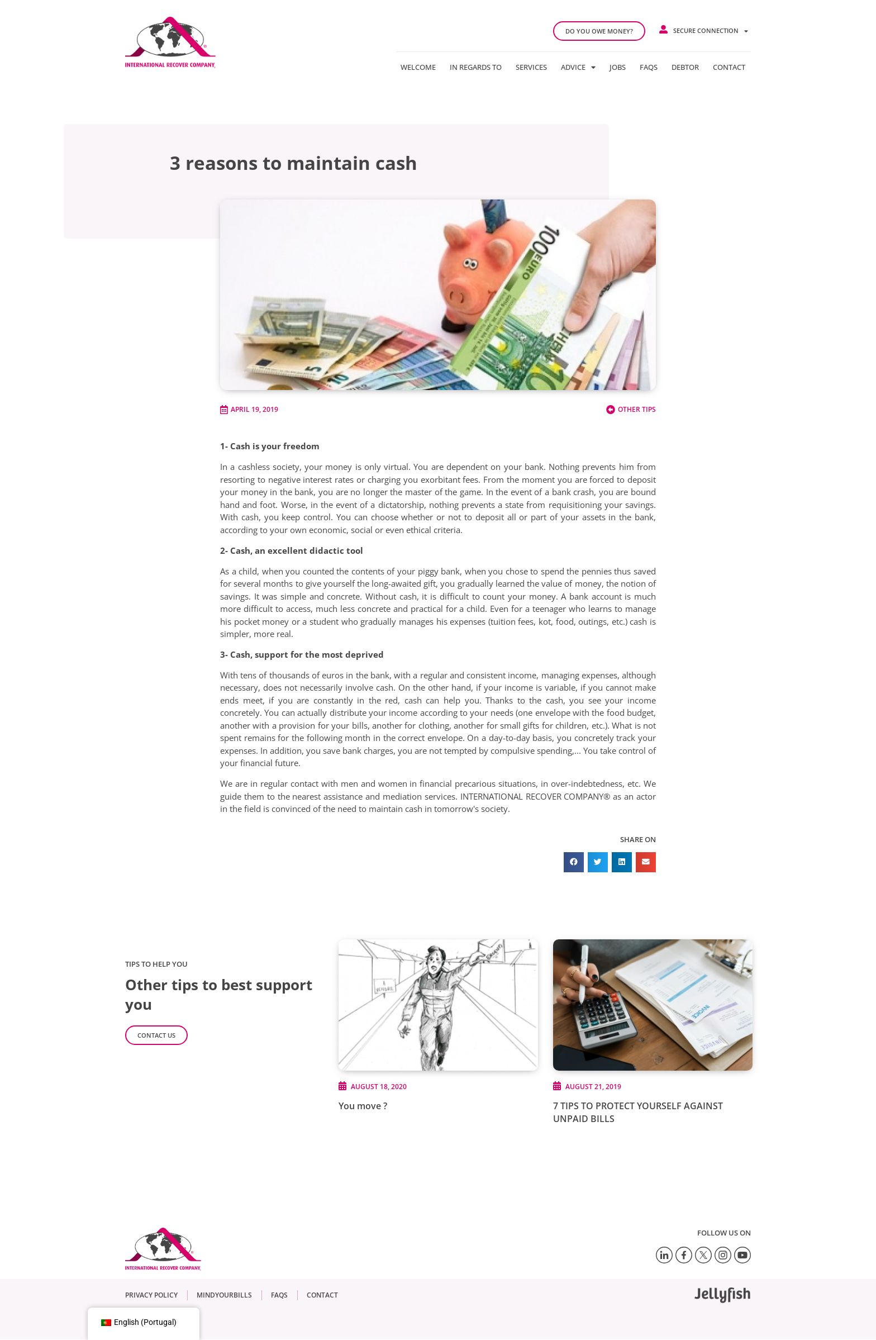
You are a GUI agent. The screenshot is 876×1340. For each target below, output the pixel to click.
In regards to (476, 67)
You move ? (363, 1106)
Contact (729, 67)
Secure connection (710, 31)
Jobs (618, 67)
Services (531, 67)
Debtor (685, 67)
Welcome (418, 67)
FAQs (649, 67)
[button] (574, 862)
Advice (578, 67)
